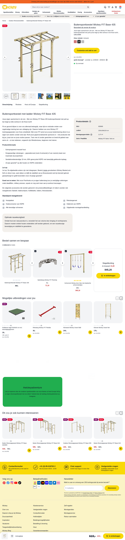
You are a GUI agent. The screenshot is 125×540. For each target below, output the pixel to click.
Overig (80, 12)
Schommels (46, 12)
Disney (17, 12)
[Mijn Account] (112, 7)
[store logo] (9, 7)
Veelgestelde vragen (109, 466)
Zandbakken (72, 12)
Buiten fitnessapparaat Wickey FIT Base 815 (107, 443)
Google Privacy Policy (87, 492)
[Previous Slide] (117, 298)
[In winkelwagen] (29, 336)
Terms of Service (98, 492)
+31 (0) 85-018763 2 (47, 466)
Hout (35, 527)
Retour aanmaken (70, 516)
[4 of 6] (109, 435)
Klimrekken (25, 12)
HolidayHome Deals (116, 12)
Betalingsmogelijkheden (41, 520)
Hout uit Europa (30, 104)
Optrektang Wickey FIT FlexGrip (47, 280)
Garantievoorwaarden (40, 530)
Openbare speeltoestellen (101, 12)
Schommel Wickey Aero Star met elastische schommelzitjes (78, 284)
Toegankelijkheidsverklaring (11, 527)
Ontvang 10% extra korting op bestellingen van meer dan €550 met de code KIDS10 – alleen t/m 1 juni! (62, 1)
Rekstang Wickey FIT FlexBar (42, 327)
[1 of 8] (17, 320)
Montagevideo (69, 509)
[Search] (88, 7)
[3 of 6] (78, 435)
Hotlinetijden (37, 516)
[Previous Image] (4, 57)
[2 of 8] (48, 320)
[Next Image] (68, 57)
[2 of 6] (48, 435)
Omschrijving (7, 104)
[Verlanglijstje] (16, 536)
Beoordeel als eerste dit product (85, 27)
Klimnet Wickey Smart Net (102, 327)
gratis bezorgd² (79, 60)
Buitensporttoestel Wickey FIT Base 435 (39, 21)
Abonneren (112, 488)
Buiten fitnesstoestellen (59, 12)
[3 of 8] (78, 320)
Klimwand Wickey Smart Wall (72, 327)
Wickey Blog (6, 530)
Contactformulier (16, 466)
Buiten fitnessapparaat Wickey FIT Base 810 (46, 443)
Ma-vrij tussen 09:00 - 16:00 (47, 468)
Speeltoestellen (8, 12)
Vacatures (5, 523)
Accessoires (88, 12)
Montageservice (69, 513)
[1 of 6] (17, 435)
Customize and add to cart (86, 50)
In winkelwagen (108, 276)
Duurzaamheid (7, 516)
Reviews (18, 104)
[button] (120, 7)
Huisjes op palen (35, 12)
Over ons (5, 509)
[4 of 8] (109, 320)
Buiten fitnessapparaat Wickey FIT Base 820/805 (14, 444)
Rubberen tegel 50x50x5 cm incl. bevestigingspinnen (12, 328)
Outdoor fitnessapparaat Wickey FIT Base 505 (77, 443)
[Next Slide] (121, 298)
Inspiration (6, 520)
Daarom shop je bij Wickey (11, 513)
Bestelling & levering (40, 523)
